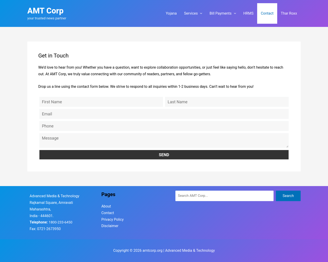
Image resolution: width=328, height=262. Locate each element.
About (106, 206)
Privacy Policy (112, 219)
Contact (107, 213)
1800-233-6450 (61, 222)
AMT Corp (45, 11)
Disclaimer (109, 226)
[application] (200, 13)
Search (288, 196)
